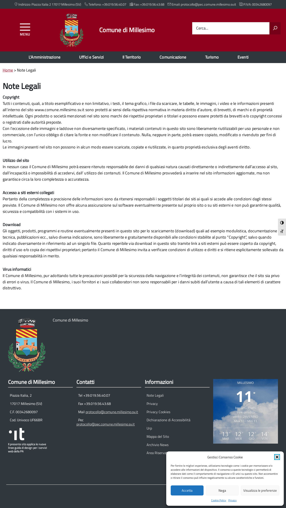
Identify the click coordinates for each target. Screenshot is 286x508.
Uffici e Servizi (91, 57)
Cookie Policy (218, 500)
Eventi (243, 57)
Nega (222, 490)
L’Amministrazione (44, 57)
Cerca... (202, 28)
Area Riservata (158, 452)
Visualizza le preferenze (260, 490)
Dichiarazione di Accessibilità (168, 420)
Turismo (212, 57)
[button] (277, 457)
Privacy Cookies (158, 412)
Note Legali (155, 395)
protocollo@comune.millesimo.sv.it (112, 412)
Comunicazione (173, 57)
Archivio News (157, 444)
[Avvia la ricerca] (275, 28)
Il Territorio (131, 57)
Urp (149, 428)
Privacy (232, 500)
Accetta (187, 490)
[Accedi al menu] (25, 28)
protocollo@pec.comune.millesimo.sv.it (105, 424)
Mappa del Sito (158, 436)
